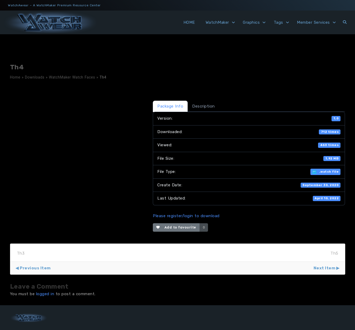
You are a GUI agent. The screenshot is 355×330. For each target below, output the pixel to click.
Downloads (34, 77)
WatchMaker (217, 22)
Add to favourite (176, 227)
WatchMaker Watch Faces (72, 77)
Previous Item (35, 268)
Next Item (324, 268)
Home (15, 77)
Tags (278, 22)
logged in (45, 294)
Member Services (313, 22)
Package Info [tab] (170, 106)
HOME (189, 22)
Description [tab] (203, 106)
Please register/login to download (186, 215)
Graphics (251, 22)
